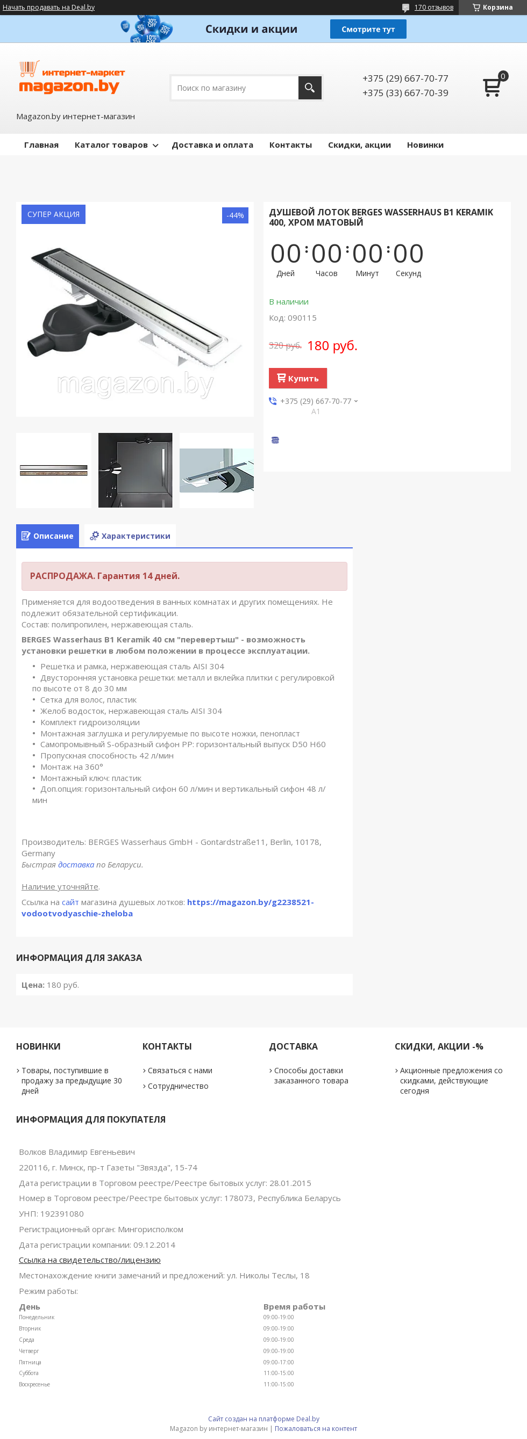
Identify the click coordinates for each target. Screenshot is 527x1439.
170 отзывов (434, 7)
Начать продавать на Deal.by (49, 7)
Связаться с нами (180, 1070)
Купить (303, 378)
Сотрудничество (178, 1086)
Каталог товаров (111, 144)
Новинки (425, 144)
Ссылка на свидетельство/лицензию (90, 1259)
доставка (76, 864)
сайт (70, 901)
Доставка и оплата (212, 144)
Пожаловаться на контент (316, 1428)
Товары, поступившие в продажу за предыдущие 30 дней (72, 1080)
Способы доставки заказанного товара (311, 1075)
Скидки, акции (359, 144)
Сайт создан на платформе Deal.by (263, 1418)
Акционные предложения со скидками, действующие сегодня (451, 1080)
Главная (41, 144)
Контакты (290, 144)
